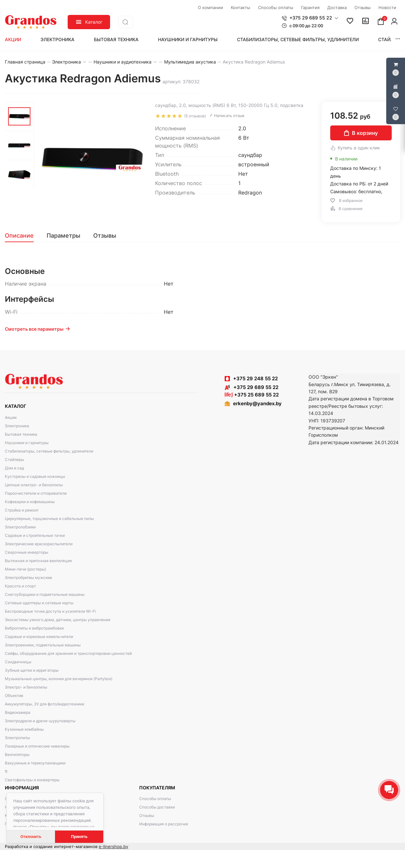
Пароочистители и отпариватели (36, 493)
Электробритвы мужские (28, 577)
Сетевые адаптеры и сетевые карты (39, 602)
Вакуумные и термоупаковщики (35, 763)
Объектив (14, 695)
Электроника (57, 39)
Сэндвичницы (18, 661)
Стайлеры (390, 39)
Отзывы (146, 815)
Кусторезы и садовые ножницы (35, 476)
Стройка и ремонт (22, 510)
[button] (310, 17)
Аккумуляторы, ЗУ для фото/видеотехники (44, 704)
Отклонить (30, 836)
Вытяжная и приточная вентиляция (38, 560)
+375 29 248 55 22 (255, 378)
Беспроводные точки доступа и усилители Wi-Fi (50, 611)
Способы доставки (157, 807)
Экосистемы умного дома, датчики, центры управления (57, 619)
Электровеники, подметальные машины (43, 645)
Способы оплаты (155, 798)
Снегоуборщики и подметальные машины (44, 594)
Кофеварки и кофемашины (30, 501)
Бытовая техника (116, 39)
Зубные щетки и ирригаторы (32, 670)
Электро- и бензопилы (26, 687)
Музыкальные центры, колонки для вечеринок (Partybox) (58, 678)
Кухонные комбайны (24, 729)
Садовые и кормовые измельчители (39, 636)
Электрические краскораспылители (39, 543)
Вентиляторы (17, 754)
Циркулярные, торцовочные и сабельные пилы (49, 518)
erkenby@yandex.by (257, 403)
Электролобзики (20, 527)
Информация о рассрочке (163, 823)
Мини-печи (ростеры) (25, 569)
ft (6, 771)
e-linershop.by (113, 846)
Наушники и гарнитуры (188, 39)
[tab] (22, 235)
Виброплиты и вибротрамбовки (34, 628)
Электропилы (17, 737)
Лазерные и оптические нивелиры (37, 746)
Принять (79, 836)
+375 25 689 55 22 (252, 395)
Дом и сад (14, 468)
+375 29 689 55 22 (251, 387)
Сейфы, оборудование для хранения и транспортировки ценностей (68, 653)
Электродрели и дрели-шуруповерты (40, 720)
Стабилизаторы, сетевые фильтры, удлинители (298, 39)
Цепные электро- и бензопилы (34, 484)
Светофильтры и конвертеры (32, 779)
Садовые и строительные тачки (35, 535)
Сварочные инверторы (26, 552)
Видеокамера (17, 712)
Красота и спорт (20, 586)
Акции (13, 39)
